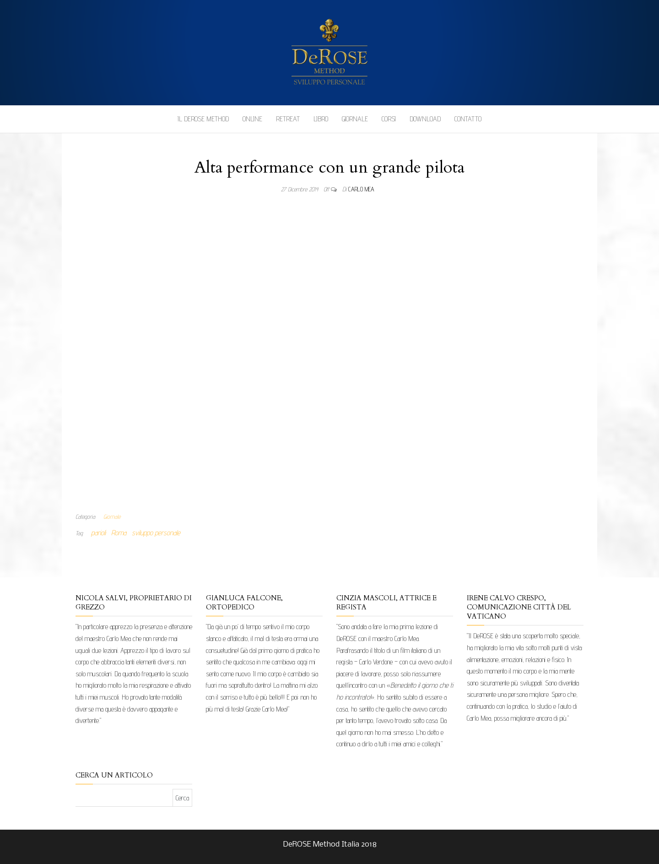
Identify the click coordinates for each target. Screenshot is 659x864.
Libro (320, 118)
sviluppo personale (156, 532)
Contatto (467, 118)
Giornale (355, 118)
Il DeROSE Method (203, 118)
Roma (118, 532)
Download (425, 118)
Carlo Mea (361, 189)
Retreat (288, 118)
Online (252, 118)
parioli (98, 532)
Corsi (389, 118)
